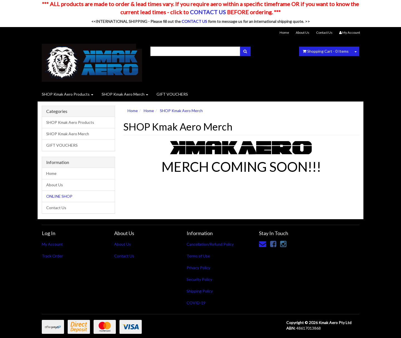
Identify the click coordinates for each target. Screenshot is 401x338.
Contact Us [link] (56, 207)
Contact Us (324, 32)
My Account (52, 244)
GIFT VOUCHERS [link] (62, 145)
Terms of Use (198, 256)
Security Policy (199, 279)
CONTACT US (208, 12)
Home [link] (51, 173)
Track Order (52, 256)
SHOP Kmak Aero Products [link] (70, 122)
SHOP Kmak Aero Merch (125, 94)
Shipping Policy (200, 291)
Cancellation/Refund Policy (210, 244)
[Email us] (262, 243)
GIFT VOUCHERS (172, 94)
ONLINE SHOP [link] (59, 196)
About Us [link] (54, 184)
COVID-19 (196, 302)
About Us (302, 32)
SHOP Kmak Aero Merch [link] (67, 133)
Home (284, 32)
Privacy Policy (198, 267)
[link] (273, 243)
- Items (326, 51)
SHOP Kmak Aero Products (67, 94)
